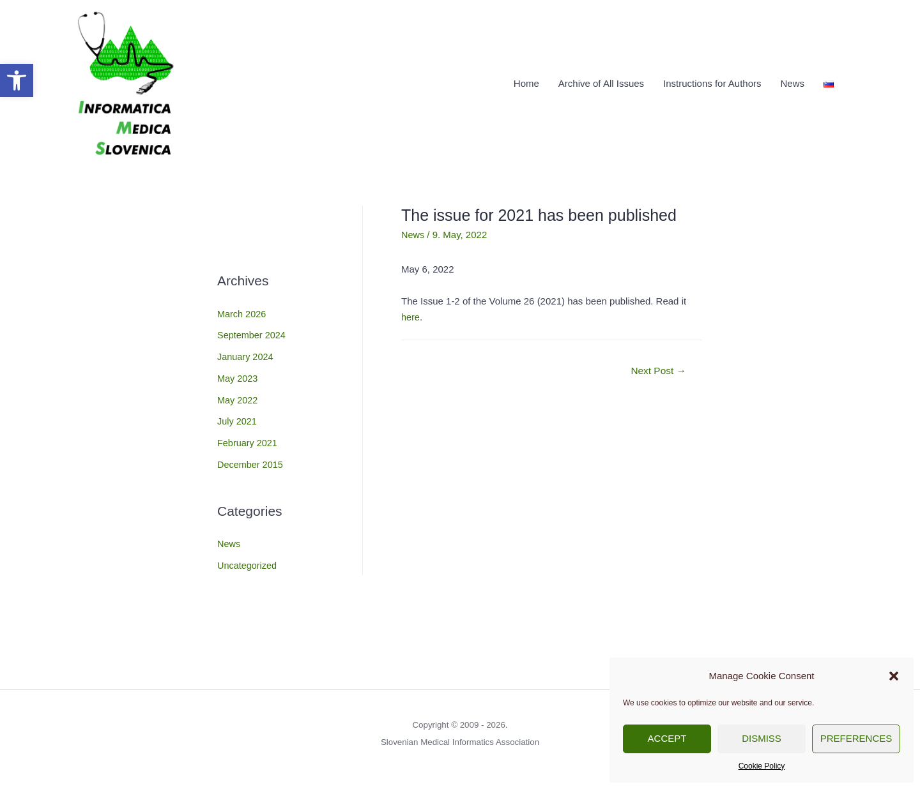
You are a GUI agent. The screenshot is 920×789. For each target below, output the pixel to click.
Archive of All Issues (601, 81)
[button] (16, 80)
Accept (667, 738)
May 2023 (238, 374)
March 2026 (242, 309)
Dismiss (761, 738)
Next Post (657, 367)
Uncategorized (248, 561)
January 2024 (246, 352)
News (792, 81)
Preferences (856, 738)
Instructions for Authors (712, 81)
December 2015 (251, 460)
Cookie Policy (762, 766)
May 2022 (238, 395)
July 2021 (237, 417)
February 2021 (248, 438)
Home (526, 81)
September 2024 (252, 331)
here (410, 313)
